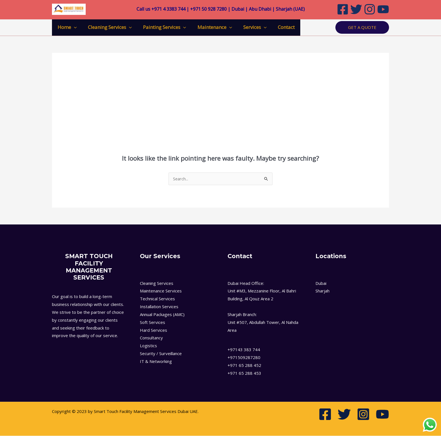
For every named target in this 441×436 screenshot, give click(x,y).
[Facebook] (343, 9)
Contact (277, 27)
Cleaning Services (107, 27)
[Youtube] (383, 9)
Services (247, 27)
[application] (73, 27)
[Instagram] (370, 9)
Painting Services (160, 27)
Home (66, 27)
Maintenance (209, 27)
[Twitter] (356, 9)
